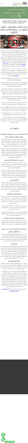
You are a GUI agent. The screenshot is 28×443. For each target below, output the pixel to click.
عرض (11, 128)
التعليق (14, 307)
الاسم (14, 322)
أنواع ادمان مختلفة (18, 21)
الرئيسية (25, 21)
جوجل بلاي (15, 75)
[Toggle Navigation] (2, 3)
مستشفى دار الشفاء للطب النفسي (12, 358)
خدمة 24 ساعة (9, 441)
